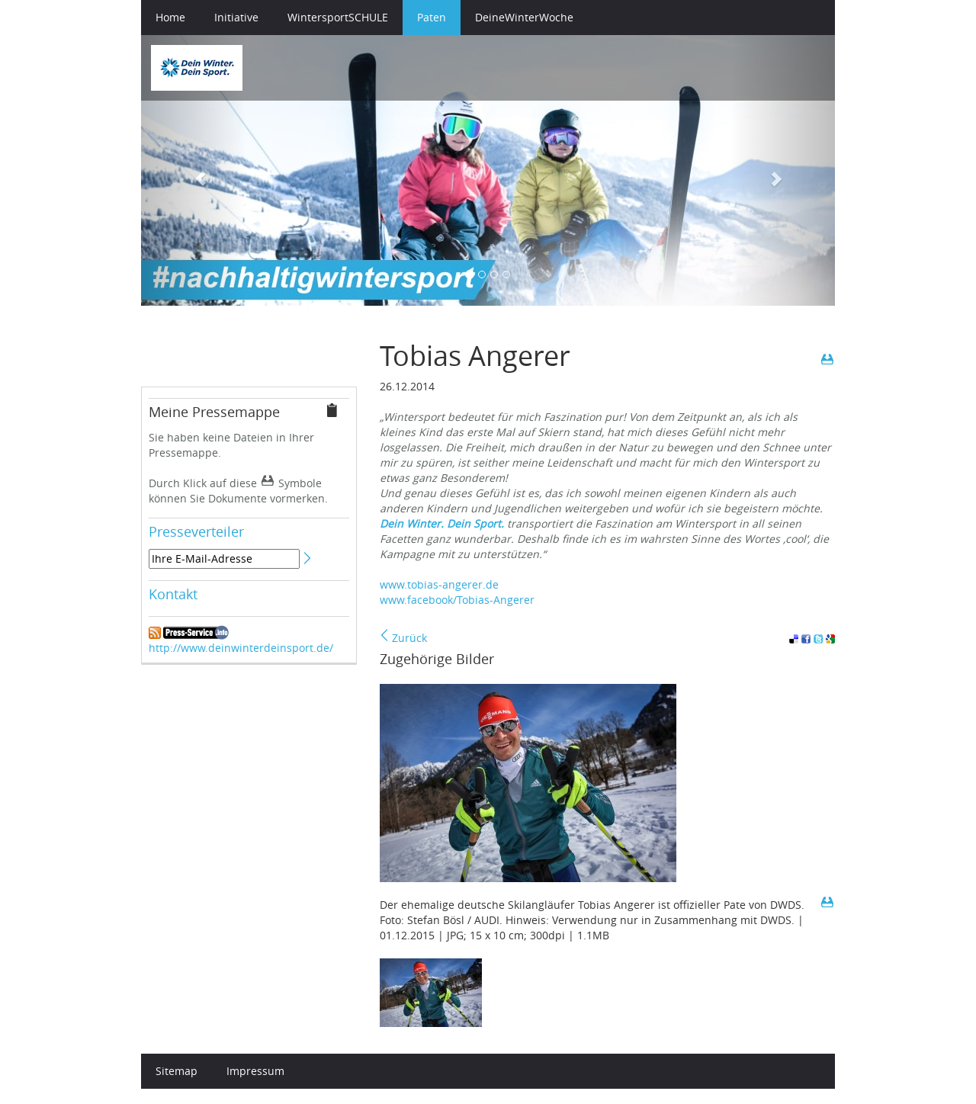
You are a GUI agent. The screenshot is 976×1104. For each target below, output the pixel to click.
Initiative (236, 17)
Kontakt (173, 594)
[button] (193, 170)
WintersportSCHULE (337, 17)
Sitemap (176, 1071)
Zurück (403, 638)
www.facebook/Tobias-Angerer (457, 599)
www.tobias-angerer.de (439, 584)
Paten (431, 17)
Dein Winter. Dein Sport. (442, 523)
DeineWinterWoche (524, 17)
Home (170, 17)
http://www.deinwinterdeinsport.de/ (241, 647)
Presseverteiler (196, 531)
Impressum (255, 1071)
